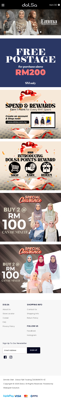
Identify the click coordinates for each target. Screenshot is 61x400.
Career (6, 318)
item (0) (54, 5)
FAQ (4, 322)
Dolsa (22, 384)
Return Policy (32, 318)
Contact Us (32, 309)
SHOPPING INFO (34, 304)
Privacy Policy (9, 326)
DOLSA (6, 304)
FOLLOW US (32, 326)
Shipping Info (33, 313)
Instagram (32, 335)
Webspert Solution (11, 388)
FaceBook (31, 331)
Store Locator (8, 313)
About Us (7, 309)
